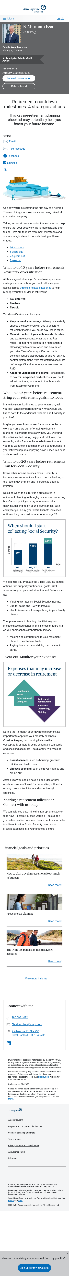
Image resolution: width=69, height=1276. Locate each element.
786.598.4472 (9, 68)
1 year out (15, 260)
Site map (12, 1158)
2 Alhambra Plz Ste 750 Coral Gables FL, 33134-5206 (28, 1033)
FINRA (11, 1200)
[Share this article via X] (14, 169)
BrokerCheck (43, 1077)
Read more (54, 885)
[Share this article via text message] (14, 149)
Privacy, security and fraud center (23, 1145)
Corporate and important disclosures (25, 1126)
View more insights (36, 978)
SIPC (20, 1200)
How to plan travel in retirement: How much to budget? (33, 875)
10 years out (17, 247)
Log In (60, 18)
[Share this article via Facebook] (14, 156)
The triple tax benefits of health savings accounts (30, 951)
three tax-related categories (35, 287)
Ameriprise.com (15, 1120)
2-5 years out (17, 256)
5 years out (16, 251)
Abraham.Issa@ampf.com (16, 73)
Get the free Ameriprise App (37, 1175)
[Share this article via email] (14, 142)
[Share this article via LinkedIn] (14, 163)
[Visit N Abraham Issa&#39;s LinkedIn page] (9, 1043)
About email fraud (16, 1152)
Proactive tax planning (20, 913)
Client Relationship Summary (21, 1133)
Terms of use (14, 1139)
